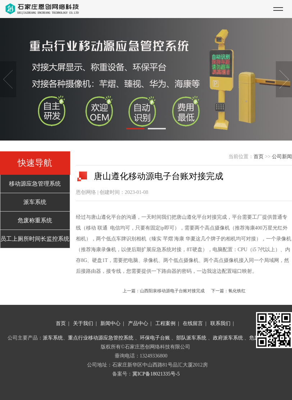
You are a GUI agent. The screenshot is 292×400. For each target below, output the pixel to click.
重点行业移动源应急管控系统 (100, 338)
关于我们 (83, 323)
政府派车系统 (228, 338)
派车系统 (53, 338)
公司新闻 (282, 156)
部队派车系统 (191, 338)
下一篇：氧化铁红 (228, 290)
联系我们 (220, 323)
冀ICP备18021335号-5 (155, 374)
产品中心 (138, 323)
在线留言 (193, 323)
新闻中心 (110, 323)
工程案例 (165, 323)
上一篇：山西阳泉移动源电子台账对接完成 (164, 290)
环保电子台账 (155, 338)
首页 (259, 156)
